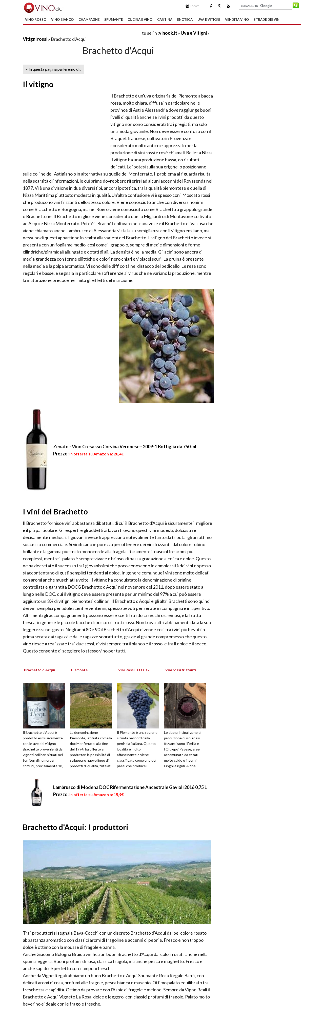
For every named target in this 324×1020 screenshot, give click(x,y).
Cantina (164, 19)
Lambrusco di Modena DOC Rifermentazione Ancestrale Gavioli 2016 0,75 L (130, 787)
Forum (192, 6)
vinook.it (168, 33)
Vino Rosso (35, 19)
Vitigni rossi (35, 39)
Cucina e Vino (140, 19)
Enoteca (185, 19)
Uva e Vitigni (208, 19)
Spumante (113, 19)
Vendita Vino (237, 19)
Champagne (88, 19)
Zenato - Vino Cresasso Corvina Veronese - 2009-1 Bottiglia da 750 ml (124, 446)
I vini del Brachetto (55, 511)
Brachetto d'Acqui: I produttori (75, 827)
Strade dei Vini (267, 19)
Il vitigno (38, 84)
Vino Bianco (62, 19)
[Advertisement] (82, 33)
